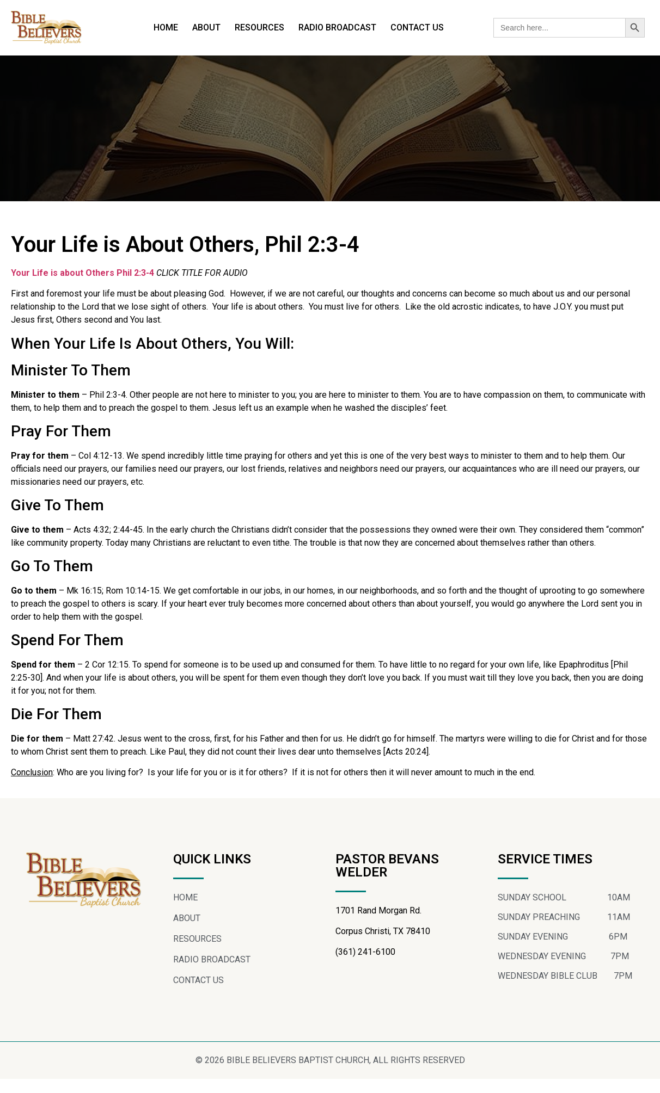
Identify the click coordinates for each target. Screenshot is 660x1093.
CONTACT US (417, 27)
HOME (166, 27)
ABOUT (206, 27)
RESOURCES (259, 27)
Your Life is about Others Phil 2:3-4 (83, 287)
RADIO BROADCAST (337, 27)
